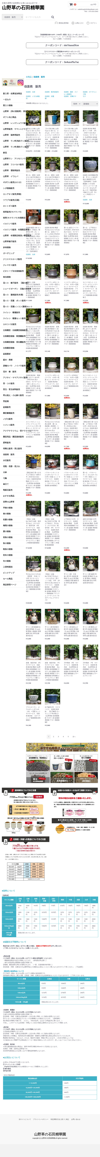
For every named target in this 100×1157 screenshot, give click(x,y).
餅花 (5, 153)
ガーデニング (9, 253)
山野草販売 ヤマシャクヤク (13, 129)
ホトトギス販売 (9, 206)
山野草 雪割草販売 (11, 170)
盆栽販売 (7, 407)
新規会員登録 (62, 23)
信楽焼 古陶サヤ (70, 96)
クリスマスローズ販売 (12, 259)
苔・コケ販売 (8, 383)
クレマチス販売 (9, 265)
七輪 (5, 478)
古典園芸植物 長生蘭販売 (13, 342)
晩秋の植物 (7, 549)
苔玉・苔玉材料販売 (11, 389)
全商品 (29, 77)
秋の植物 (7, 543)
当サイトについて (25, 1119)
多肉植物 (7, 247)
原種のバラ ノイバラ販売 (13, 366)
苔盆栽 (6, 401)
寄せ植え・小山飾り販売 (13, 395)
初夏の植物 (7, 519)
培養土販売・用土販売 (12, 448)
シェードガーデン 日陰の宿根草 (13, 289)
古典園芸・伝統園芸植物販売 (13, 330)
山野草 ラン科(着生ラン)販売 (13, 147)
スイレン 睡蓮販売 (11, 312)
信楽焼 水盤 (49, 96)
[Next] (74, 737)
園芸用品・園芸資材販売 (13, 437)
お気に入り (77, 23)
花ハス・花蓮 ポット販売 (13, 301)
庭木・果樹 (7, 360)
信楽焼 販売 (8, 454)
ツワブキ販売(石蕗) (11, 200)
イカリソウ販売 (9, 224)
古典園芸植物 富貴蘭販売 (13, 336)
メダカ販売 (7, 419)
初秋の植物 (7, 537)
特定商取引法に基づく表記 (60, 1119)
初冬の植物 (7, 555)
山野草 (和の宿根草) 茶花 (13, 111)
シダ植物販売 (8, 188)
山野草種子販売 (9, 241)
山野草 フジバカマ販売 (13, 164)
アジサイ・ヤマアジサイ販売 (13, 377)
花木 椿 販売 (9, 372)
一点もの (7, 99)
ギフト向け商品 (9, 117)
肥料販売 (7, 443)
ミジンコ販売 (8, 425)
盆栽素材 (7, 354)
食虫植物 (7, 277)
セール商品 (7, 579)
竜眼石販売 (7, 490)
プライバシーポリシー (40, 1119)
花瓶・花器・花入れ (11, 466)
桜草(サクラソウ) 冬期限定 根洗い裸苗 (13, 218)
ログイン (91, 23)
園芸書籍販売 (8, 413)
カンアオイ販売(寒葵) (12, 194)
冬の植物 (7, 561)
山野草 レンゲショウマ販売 (13, 123)
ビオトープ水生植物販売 (13, 271)
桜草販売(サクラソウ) (12, 212)
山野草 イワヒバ (10, 176)
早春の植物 (7, 508)
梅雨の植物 (7, 525)
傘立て (6, 484)
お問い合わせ (75, 1119)
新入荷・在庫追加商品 (12, 93)
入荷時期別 (7, 567)
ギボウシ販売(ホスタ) (12, 182)
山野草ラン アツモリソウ (13, 159)
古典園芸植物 (8, 348)
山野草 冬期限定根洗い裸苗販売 (13, 235)
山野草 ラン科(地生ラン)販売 (13, 141)
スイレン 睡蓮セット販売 (13, 318)
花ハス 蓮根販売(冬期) (13, 295)
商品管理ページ (9, 585)
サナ (84, 96)
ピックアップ (8, 573)
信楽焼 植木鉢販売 (52, 92)
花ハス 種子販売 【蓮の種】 (13, 283)
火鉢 (5, 472)
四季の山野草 (8, 502)
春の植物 (7, 514)
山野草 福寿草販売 (11, 135)
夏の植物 (7, 531)
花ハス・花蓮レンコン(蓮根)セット (13, 306)
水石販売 (7, 460)
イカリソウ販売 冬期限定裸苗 (13, 230)
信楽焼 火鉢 (30, 92)
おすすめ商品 (8, 496)
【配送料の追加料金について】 (13, 971)
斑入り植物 (7, 105)
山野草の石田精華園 (23, 7)
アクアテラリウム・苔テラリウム (13, 431)
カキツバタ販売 (9, 324)
